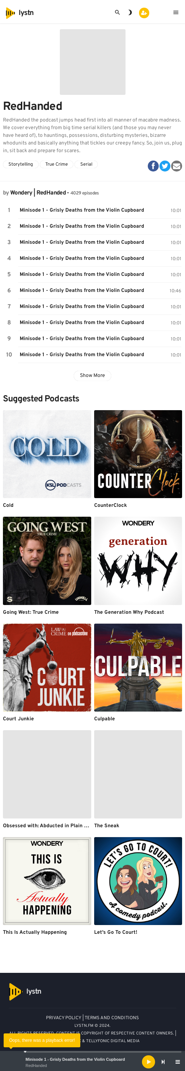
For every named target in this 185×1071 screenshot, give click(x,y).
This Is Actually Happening (35, 932)
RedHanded (36, 1065)
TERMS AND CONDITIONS (112, 1018)
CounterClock (110, 505)
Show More (92, 376)
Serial (86, 164)
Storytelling (20, 164)
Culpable (104, 719)
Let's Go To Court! (115, 932)
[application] (92, 1062)
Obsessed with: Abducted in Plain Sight (50, 826)
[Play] (148, 1061)
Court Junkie (18, 719)
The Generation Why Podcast (129, 612)
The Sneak (106, 826)
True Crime (56, 164)
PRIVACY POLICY (63, 1018)
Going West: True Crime (31, 612)
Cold (8, 505)
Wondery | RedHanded (38, 193)
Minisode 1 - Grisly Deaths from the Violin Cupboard (75, 1059)
